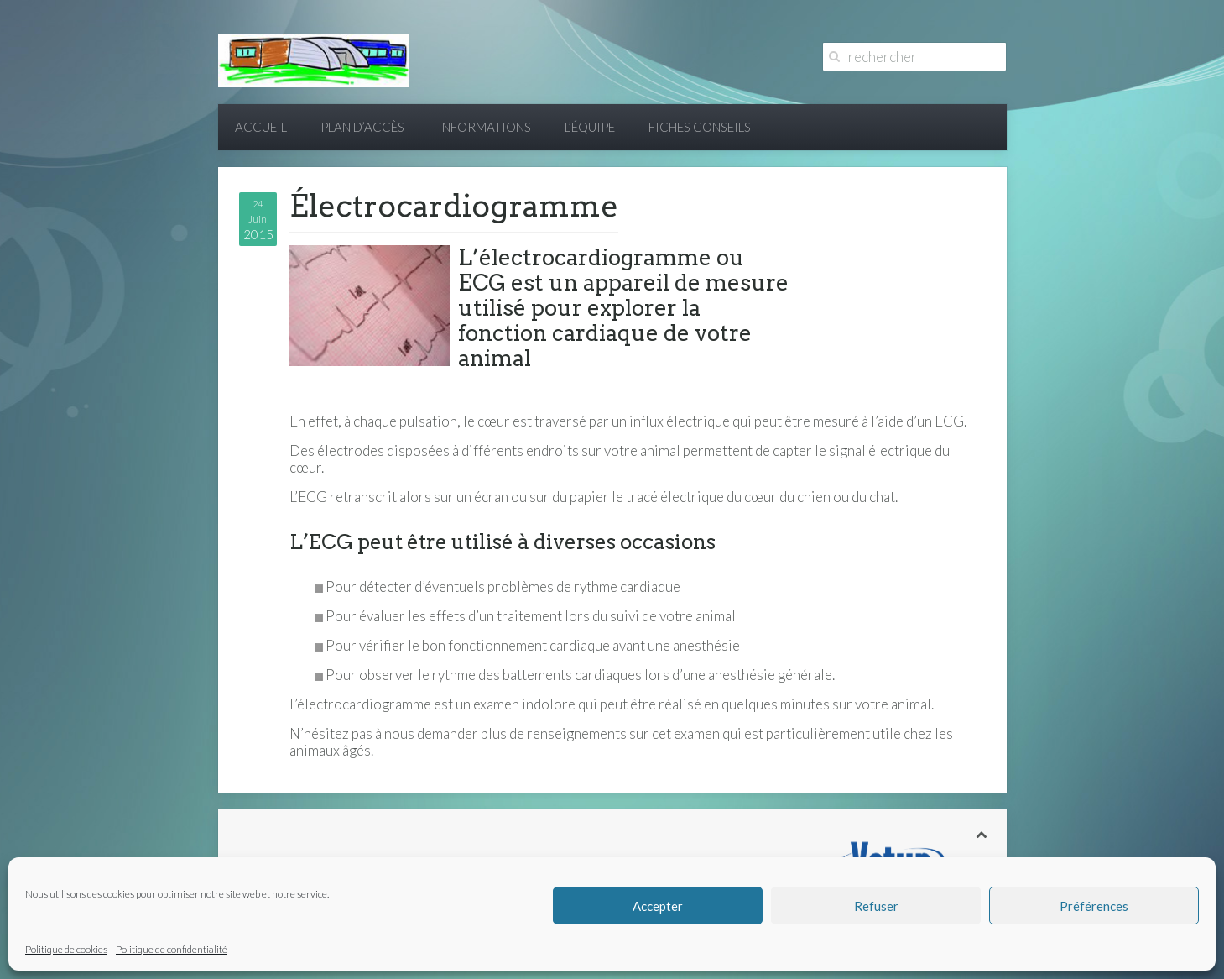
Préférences (1094, 906)
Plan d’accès (362, 126)
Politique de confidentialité (171, 949)
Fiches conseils (699, 126)
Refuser (876, 906)
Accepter (658, 906)
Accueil (261, 126)
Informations (484, 126)
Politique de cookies (66, 949)
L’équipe (590, 126)
